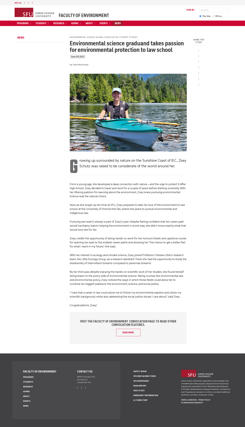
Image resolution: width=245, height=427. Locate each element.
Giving (75, 23)
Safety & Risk (140, 371)
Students (41, 23)
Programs (23, 23)
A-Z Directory (140, 400)
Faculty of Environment (84, 15)
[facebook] (24, 2)
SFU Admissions (141, 381)
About (89, 23)
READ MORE (128, 332)
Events (104, 23)
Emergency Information (145, 395)
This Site (206, 16)
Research (59, 23)
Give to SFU (139, 390)
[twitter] (28, 2)
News (118, 23)
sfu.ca (18, 3)
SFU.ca (218, 16)
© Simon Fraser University (192, 403)
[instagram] (32, 2)
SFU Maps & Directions (144, 376)
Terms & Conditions (189, 400)
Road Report (139, 385)
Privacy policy (204, 400)
